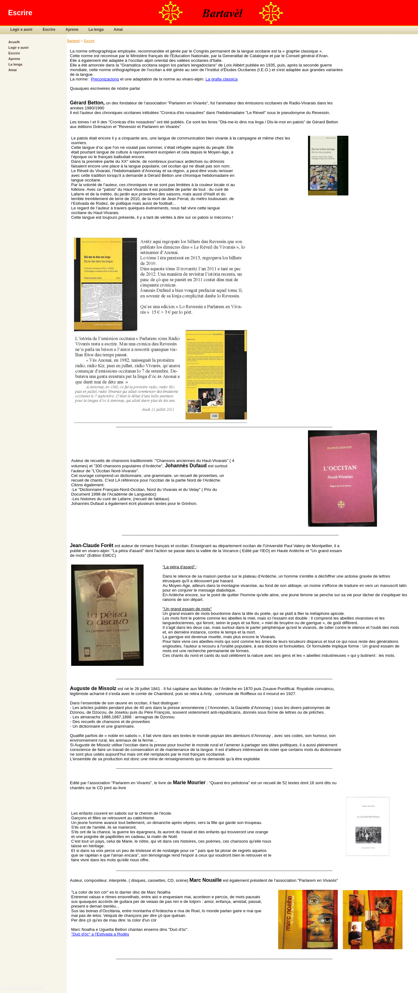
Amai (113, 29)
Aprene (67, 29)
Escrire (44, 29)
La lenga (91, 29)
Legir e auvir (17, 29)
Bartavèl (73, 41)
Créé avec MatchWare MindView (22, 988)
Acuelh (14, 42)
